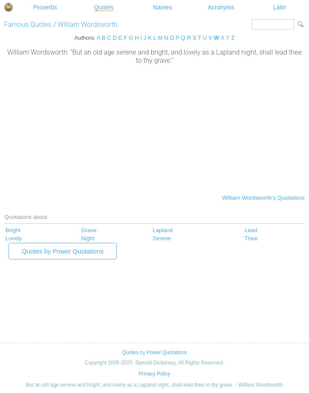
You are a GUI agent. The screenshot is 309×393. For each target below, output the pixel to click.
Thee (251, 238)
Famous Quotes (28, 24)
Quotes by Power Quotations (63, 251)
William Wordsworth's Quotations (263, 198)
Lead (251, 230)
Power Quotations (167, 352)
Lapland (163, 230)
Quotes (103, 7)
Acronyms (221, 7)
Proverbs (45, 7)
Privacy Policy (154, 374)
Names (162, 7)
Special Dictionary (8, 7)
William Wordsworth (88, 24)
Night (87, 238)
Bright (13, 230)
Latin (279, 7)
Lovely (14, 238)
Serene (162, 238)
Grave (88, 230)
